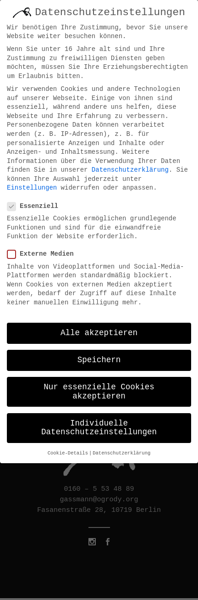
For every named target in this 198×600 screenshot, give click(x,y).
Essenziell (36, 202)
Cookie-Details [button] (68, 449)
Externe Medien (44, 250)
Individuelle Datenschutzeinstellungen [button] (99, 424)
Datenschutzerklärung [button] (121, 449)
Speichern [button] (99, 356)
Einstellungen (32, 184)
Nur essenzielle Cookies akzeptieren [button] (99, 388)
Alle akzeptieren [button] (99, 329)
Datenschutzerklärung (130, 166)
